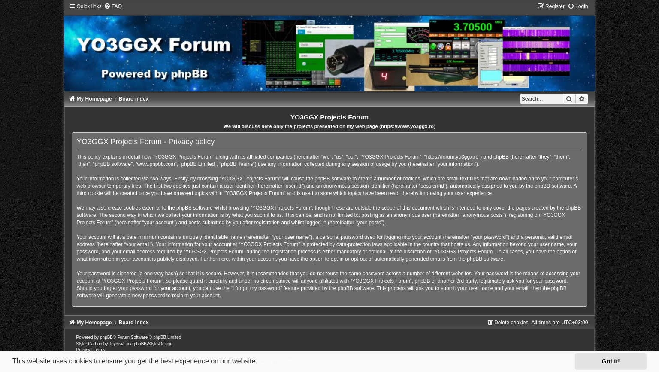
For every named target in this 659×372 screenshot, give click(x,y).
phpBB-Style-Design (153, 344)
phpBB (106, 337)
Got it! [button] (611, 361)
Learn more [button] (278, 361)
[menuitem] (113, 6)
